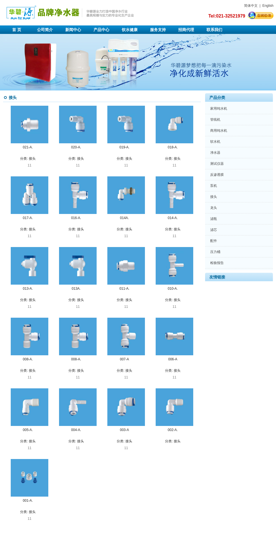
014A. (124, 218)
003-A (124, 430)
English (267, 6)
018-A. (173, 147)
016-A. (76, 218)
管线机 (215, 120)
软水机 (215, 142)
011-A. (124, 289)
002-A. (173, 430)
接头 (32, 159)
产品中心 (101, 29)
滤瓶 (213, 219)
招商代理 (186, 29)
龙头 (213, 208)
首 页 (16, 29)
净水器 (215, 153)
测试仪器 (217, 164)
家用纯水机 (218, 109)
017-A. (28, 218)
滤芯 (213, 230)
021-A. (28, 147)
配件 (213, 241)
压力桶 (215, 252)
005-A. (28, 430)
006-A (172, 359)
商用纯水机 (218, 131)
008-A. (28, 359)
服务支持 (158, 29)
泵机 (213, 186)
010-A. (173, 289)
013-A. (28, 289)
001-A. (28, 501)
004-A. (76, 430)
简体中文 (251, 6)
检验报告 (217, 263)
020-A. (76, 147)
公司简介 (45, 29)
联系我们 (214, 29)
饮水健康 (130, 29)
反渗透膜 (217, 175)
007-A (124, 359)
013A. (76, 289)
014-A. (173, 218)
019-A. (124, 147)
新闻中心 (73, 29)
